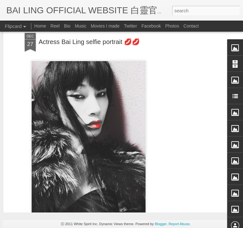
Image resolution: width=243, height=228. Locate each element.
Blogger (160, 224)
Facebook (151, 25)
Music (80, 25)
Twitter (130, 25)
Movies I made (105, 25)
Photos (172, 25)
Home (40, 25)
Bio (67, 25)
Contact (191, 25)
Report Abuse (179, 224)
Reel (55, 25)
